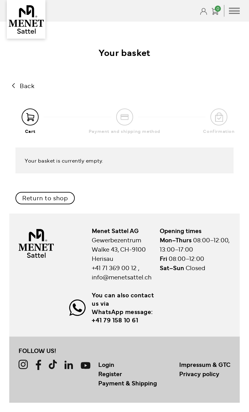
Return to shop (45, 197)
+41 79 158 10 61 (115, 320)
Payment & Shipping (127, 383)
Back (27, 85)
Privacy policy (199, 373)
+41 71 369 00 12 (115, 267)
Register (110, 373)
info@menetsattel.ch (122, 277)
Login (106, 364)
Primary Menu (234, 11)
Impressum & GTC (204, 364)
